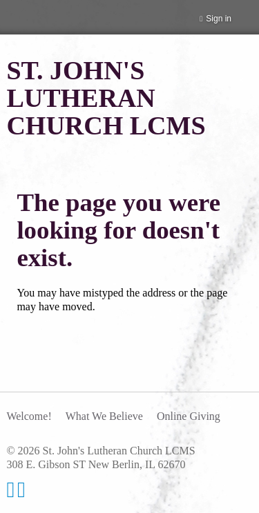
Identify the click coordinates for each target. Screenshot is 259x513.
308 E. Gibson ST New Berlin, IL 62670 (95, 464)
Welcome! (28, 416)
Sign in (218, 18)
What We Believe (104, 416)
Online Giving (188, 416)
